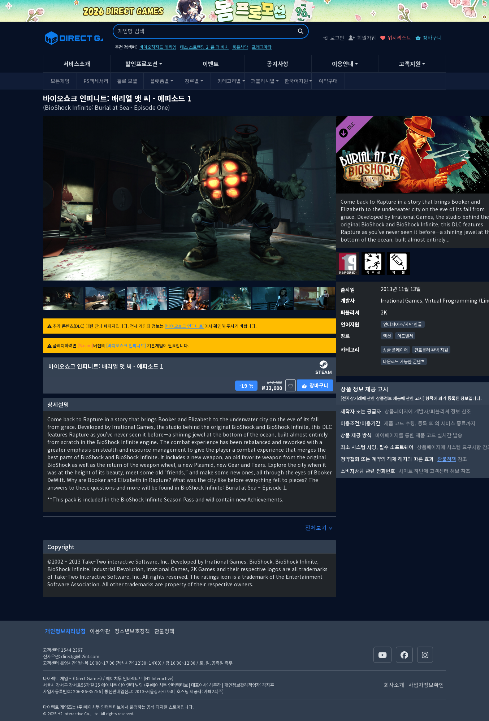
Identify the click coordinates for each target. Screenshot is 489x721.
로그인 (333, 37)
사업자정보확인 (426, 685)
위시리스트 (395, 37)
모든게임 (60, 80)
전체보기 (319, 527)
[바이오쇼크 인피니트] (184, 326)
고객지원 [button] (410, 63)
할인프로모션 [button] (141, 63)
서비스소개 (76, 63)
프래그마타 (262, 47)
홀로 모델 (127, 80)
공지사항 (278, 63)
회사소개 (394, 685)
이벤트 (211, 63)
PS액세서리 (95, 80)
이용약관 (100, 631)
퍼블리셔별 (262, 80)
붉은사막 (240, 47)
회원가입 (362, 37)
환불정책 (446, 458)
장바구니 (428, 37)
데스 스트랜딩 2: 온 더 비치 (204, 47)
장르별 (192, 80)
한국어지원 (296, 80)
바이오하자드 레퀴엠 (157, 47)
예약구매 (328, 80)
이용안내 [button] (343, 63)
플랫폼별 (159, 80)
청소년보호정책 (132, 631)
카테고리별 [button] (229, 80)
